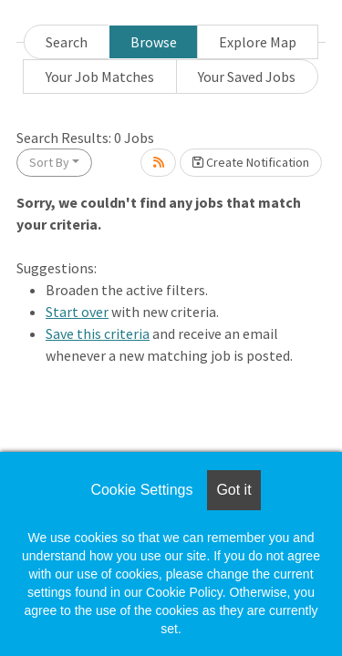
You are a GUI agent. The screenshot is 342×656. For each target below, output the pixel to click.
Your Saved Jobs (246, 76)
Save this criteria (98, 333)
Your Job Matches (100, 76)
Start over (77, 311)
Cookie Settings (141, 489)
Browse (153, 42)
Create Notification (250, 162)
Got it (233, 489)
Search (67, 42)
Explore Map (257, 42)
